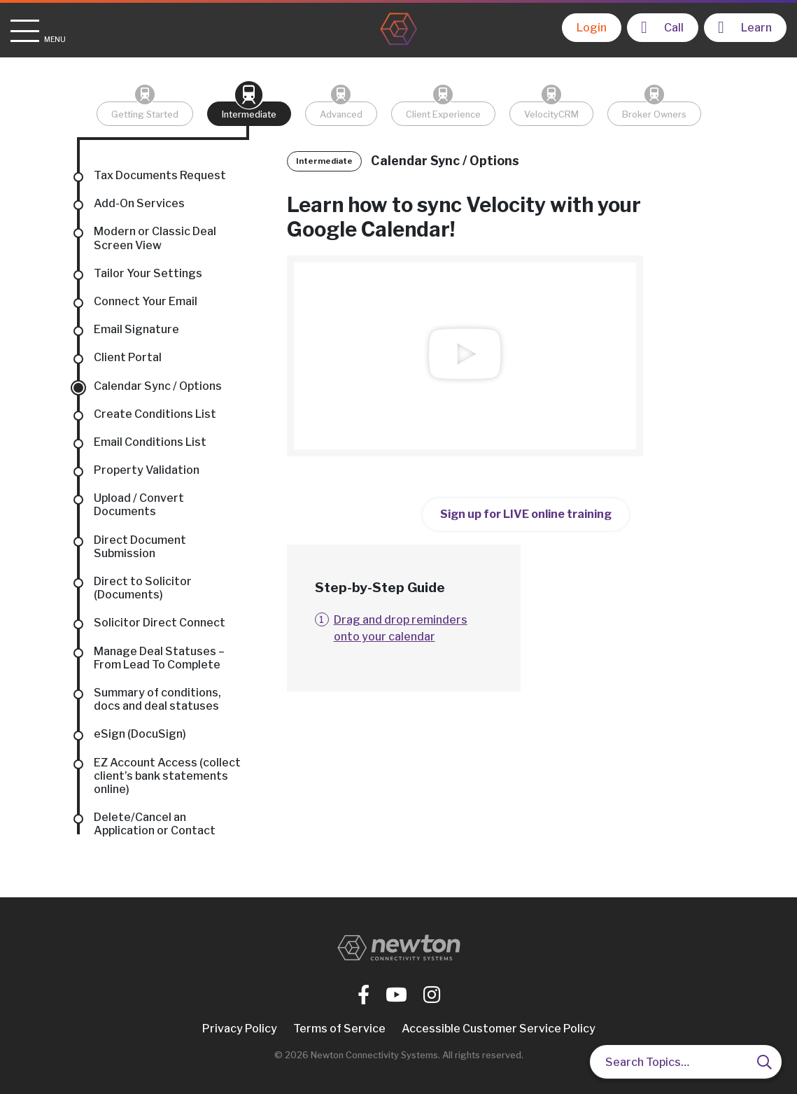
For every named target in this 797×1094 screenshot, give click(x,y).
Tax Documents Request (160, 175)
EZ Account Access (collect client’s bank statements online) (167, 776)
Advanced (341, 114)
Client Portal (128, 357)
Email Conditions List (150, 442)
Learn (745, 27)
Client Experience (443, 114)
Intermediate (249, 114)
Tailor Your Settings (148, 273)
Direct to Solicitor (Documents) (143, 588)
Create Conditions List (155, 414)
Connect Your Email (145, 301)
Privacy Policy (239, 1028)
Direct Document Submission (140, 546)
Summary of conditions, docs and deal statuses (157, 699)
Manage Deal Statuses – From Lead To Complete (159, 658)
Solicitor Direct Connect (159, 622)
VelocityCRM (551, 114)
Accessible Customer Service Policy (498, 1028)
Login (592, 27)
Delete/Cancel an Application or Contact (155, 824)
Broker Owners (654, 114)
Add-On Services (139, 203)
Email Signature (136, 329)
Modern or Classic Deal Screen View (155, 238)
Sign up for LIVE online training (526, 514)
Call (662, 27)
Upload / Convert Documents (139, 504)
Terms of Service (339, 1028)
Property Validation (146, 470)
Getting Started (144, 114)
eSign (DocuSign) (140, 734)
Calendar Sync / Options (158, 386)
